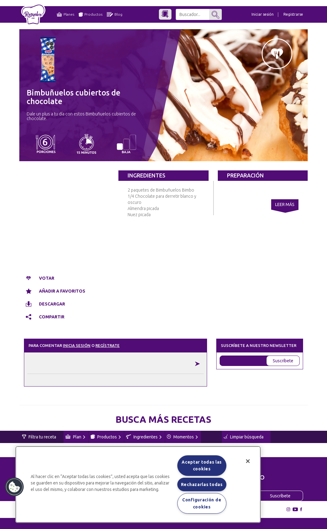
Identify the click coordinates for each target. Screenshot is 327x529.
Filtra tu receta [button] (39, 436)
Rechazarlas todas (202, 484)
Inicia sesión (76, 345)
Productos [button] (105, 436)
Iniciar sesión (263, 14)
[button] (14, 487)
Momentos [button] (182, 436)
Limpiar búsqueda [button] (244, 436)
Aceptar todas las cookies (202, 465)
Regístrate (107, 345)
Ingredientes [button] (144, 436)
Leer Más (284, 204)
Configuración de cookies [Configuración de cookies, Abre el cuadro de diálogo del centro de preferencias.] (201, 503)
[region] (138, 484)
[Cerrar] (248, 461)
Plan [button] (75, 436)
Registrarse (293, 14)
